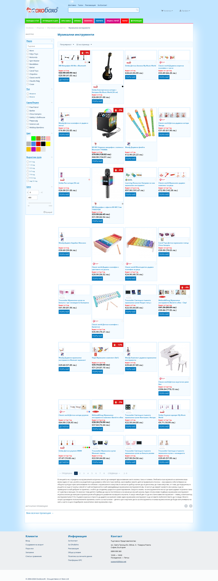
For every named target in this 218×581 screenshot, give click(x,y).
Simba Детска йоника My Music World (140, 65)
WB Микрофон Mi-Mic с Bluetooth (72, 65)
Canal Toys (32, 70)
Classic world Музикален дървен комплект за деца (171, 184)
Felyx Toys (32, 54)
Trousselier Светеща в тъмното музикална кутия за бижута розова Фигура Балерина (139, 452)
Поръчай (97, 101)
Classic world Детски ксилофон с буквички (105, 325)
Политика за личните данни (80, 556)
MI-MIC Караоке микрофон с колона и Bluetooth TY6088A (107, 148)
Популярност (67, 44)
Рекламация (90, 5)
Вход (28, 540)
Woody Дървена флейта (135, 147)
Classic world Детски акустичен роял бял (173, 383)
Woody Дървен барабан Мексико (72, 243)
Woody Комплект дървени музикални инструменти (140, 359)
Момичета (88, 21)
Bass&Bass (32, 64)
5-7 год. (31, 171)
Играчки (77, 21)
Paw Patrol (32, 107)
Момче (31, 97)
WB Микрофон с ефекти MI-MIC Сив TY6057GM (107, 208)
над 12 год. (32, 181)
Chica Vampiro (34, 114)
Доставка (72, 5)
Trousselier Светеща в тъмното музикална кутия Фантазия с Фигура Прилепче (140, 416)
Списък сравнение (34, 556)
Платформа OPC (75, 560)
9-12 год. (31, 178)
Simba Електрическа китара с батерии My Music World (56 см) (105, 91)
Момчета (99, 21)
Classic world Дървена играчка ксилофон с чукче (171, 66)
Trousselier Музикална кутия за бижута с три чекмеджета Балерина (74, 301)
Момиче (31, 94)
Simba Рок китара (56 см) (69, 183)
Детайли (64, 79)
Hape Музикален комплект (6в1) (105, 358)
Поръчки (30, 548)
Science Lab (33, 124)
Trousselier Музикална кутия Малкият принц (104, 452)
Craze (30, 84)
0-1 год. (31, 162)
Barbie (31, 110)
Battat (31, 67)
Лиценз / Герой (113, 21)
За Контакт (102, 5)
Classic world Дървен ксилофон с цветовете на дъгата (105, 268)
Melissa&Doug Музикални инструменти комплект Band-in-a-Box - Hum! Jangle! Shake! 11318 (107, 416)
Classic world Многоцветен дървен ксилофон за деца (139, 268)
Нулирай (49, 212)
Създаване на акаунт (35, 544)
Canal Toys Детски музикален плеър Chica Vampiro (173, 244)
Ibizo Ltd (65, 579)
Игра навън (66, 21)
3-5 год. (31, 168)
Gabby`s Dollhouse (36, 117)
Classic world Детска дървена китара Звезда (173, 124)
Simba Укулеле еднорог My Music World (172, 416)
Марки (124, 21)
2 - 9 (125, 473)
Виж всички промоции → (40, 513)
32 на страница (84, 44)
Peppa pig (32, 120)
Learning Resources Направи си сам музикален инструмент (140, 184)
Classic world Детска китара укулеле (73, 415)
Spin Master (33, 60)
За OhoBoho (73, 544)
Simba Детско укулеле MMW (70, 451)
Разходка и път (32, 21)
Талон (80, 5)
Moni (30, 50)
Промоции (137, 21)
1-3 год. (31, 165)
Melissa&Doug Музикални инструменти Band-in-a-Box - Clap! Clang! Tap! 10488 (172, 301)
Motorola (32, 57)
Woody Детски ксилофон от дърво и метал (73, 124)
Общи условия (74, 552)
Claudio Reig (33, 81)
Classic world (33, 77)
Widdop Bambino (35, 127)
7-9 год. (31, 174)
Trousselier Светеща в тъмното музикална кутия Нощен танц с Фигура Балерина (138, 301)
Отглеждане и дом (50, 21)
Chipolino (32, 74)
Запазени (30, 552)
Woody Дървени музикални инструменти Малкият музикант (72, 359)
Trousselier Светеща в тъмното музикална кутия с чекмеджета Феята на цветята (171, 452)
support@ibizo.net (118, 561)
